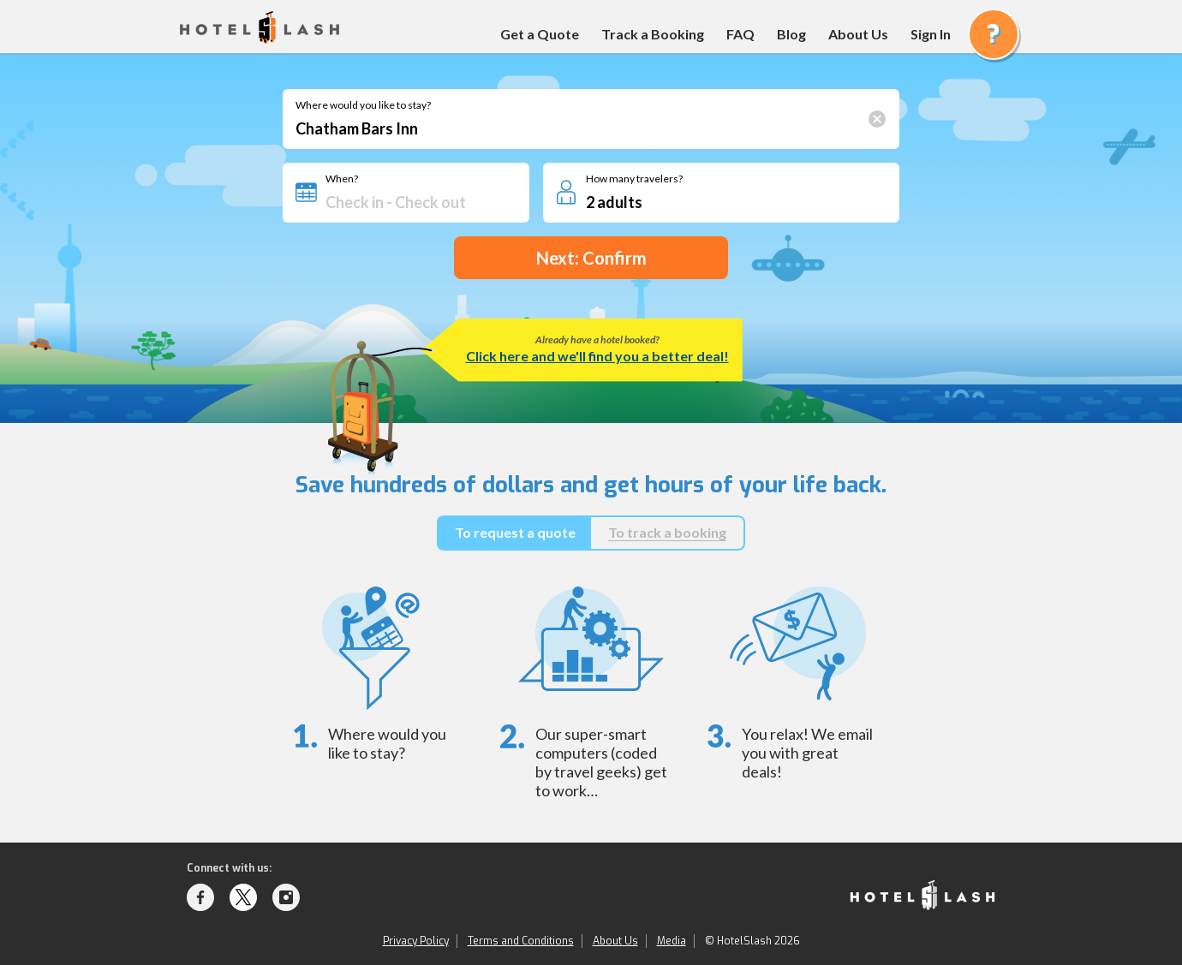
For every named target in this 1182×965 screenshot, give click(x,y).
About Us (858, 34)
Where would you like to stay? (363, 105)
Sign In (930, 34)
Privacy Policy (416, 941)
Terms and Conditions (521, 941)
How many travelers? (634, 179)
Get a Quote (539, 34)
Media (671, 941)
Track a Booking (652, 34)
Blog (791, 34)
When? (341, 179)
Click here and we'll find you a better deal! (597, 356)
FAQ (740, 34)
